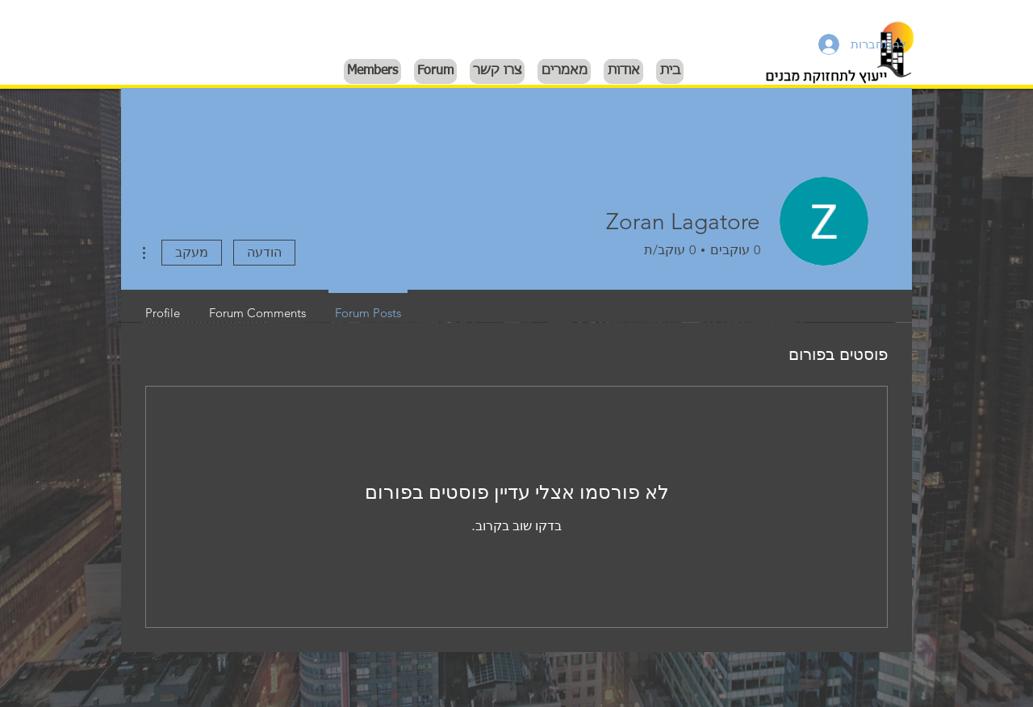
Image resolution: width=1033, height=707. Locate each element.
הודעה (264, 252)
